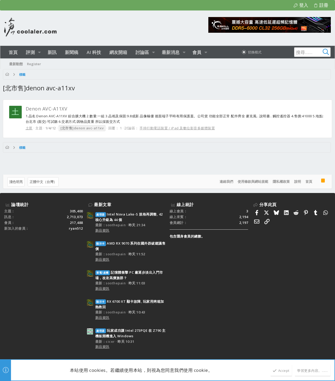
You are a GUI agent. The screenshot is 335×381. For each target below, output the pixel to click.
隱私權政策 (279, 181)
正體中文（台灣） (44, 181)
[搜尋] (297, 52)
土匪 (30, 128)
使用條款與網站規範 (251, 181)
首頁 (307, 181)
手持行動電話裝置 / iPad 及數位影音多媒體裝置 (178, 128)
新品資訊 (102, 230)
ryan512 (76, 228)
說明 (296, 181)
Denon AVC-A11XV (48, 109)
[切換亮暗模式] (251, 52)
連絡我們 (225, 181)
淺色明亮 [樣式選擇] (17, 181)
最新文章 (102, 204)
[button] (39, 52)
